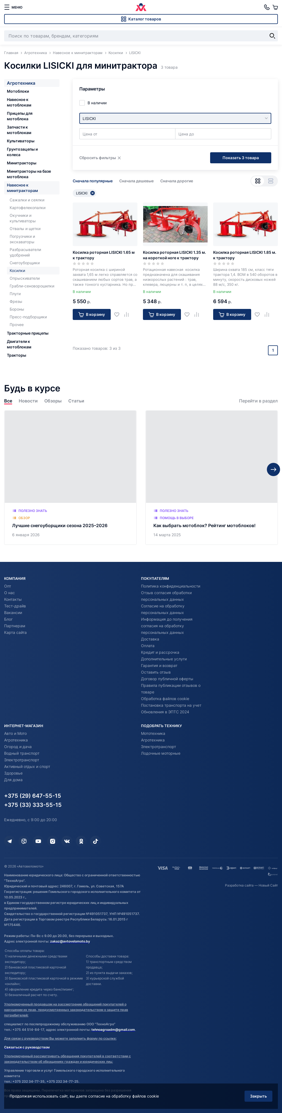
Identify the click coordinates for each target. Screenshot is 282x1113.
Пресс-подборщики (28, 316)
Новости (28, 401)
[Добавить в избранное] (119, 314)
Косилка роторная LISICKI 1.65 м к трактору (104, 255)
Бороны (17, 309)
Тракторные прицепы (27, 333)
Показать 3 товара (241, 157)
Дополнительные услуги (164, 658)
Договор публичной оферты (167, 678)
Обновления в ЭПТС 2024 (165, 711)
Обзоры (53, 401)
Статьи (76, 401)
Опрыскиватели (25, 278)
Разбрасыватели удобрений (25, 252)
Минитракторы (21, 163)
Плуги (15, 293)
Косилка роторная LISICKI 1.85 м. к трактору (244, 255)
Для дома (13, 779)
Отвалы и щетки (25, 228)
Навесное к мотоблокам (19, 102)
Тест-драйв (15, 606)
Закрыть (258, 1096)
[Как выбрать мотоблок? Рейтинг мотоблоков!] (212, 478)
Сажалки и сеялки (27, 199)
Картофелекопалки (27, 207)
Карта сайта (15, 632)
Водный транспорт (21, 753)
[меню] (13, 7)
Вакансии (13, 612)
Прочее (17, 324)
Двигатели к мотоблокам (19, 344)
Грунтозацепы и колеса (22, 152)
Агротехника (21, 83)
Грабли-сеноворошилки (32, 286)
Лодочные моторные (160, 753)
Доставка (150, 639)
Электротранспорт (21, 759)
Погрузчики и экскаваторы (22, 239)
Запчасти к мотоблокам (19, 130)
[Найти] (272, 35)
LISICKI (85, 193)
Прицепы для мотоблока (19, 116)
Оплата (147, 645)
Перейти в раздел (258, 401)
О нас (9, 592)
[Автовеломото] (141, 7)
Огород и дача (18, 746)
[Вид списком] (270, 181)
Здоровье (13, 773)
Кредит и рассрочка (160, 652)
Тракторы (16, 355)
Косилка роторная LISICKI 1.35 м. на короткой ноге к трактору (174, 255)
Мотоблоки (18, 91)
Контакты (13, 599)
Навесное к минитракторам (22, 188)
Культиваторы (20, 140)
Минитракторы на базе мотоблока (29, 174)
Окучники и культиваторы (23, 218)
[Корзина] (275, 7)
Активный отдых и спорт (27, 766)
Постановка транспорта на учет (171, 705)
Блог (8, 619)
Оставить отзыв (156, 672)
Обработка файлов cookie (165, 698)
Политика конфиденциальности (170, 586)
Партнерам (14, 625)
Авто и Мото (15, 733)
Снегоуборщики (25, 262)
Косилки (17, 270)
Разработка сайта (239, 885)
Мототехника (153, 733)
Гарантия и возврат (159, 665)
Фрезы (16, 301)
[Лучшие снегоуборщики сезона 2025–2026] (70, 478)
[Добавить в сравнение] (128, 314)
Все (8, 401)
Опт (7, 586)
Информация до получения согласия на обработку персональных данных (166, 626)
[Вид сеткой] (257, 181)
